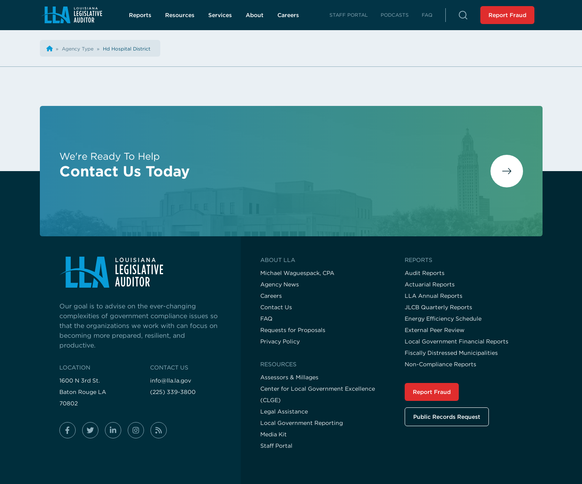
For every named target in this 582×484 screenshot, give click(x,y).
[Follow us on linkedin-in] (113, 430)
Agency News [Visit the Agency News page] (279, 284)
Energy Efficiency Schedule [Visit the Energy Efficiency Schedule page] (443, 318)
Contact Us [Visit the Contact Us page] (276, 307)
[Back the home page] (49, 49)
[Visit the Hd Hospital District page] (126, 49)
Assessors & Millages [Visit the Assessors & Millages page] (289, 377)
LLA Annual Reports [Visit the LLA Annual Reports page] (433, 296)
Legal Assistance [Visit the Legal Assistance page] (284, 411)
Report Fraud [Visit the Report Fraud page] (432, 392)
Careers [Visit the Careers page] (271, 296)
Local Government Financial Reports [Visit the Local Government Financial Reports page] (456, 341)
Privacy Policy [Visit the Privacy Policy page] (280, 341)
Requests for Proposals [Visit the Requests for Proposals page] (292, 330)
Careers (293, 17)
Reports (140, 15)
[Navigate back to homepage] (71, 15)
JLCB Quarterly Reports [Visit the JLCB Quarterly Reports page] (438, 307)
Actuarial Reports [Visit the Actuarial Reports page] (430, 284)
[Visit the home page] (140, 272)
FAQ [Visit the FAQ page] (266, 318)
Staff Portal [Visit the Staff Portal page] (276, 445)
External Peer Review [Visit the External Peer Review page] (434, 330)
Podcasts (395, 15)
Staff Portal (348, 15)
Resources (179, 15)
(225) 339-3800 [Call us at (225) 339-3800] (173, 392)
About (255, 15)
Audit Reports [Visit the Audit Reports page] (425, 273)
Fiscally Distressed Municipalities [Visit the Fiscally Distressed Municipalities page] (451, 353)
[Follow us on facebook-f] (67, 430)
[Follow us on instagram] (136, 430)
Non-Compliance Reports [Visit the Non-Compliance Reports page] (440, 364)
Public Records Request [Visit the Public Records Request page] (446, 417)
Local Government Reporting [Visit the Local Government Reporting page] (301, 423)
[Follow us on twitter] (90, 430)
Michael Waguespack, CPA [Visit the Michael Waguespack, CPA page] (297, 273)
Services (220, 15)
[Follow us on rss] (158, 430)
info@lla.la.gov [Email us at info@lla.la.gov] (170, 380)
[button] (463, 15)
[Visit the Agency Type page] (78, 49)
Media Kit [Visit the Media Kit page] (273, 434)
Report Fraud (507, 15)
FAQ (427, 15)
